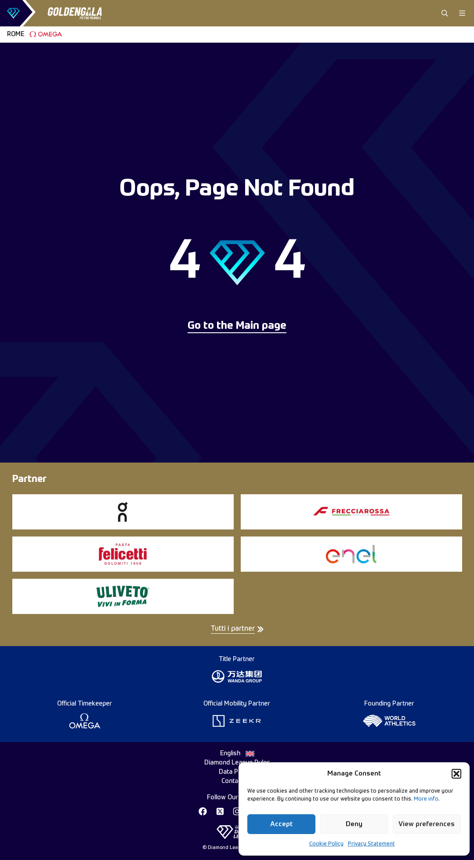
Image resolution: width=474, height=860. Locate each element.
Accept (281, 824)
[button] (456, 773)
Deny (354, 824)
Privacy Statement (371, 844)
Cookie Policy (326, 844)
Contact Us (237, 781)
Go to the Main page (237, 326)
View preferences (426, 824)
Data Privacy (237, 772)
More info (426, 799)
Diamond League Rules (237, 763)
